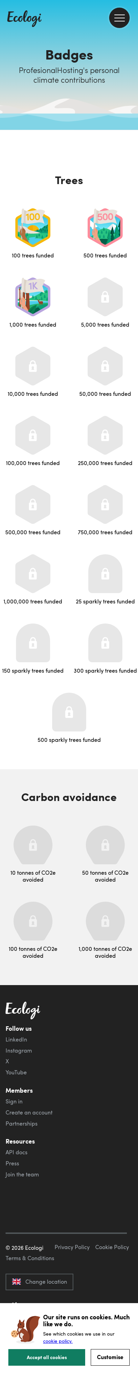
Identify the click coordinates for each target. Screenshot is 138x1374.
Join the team (22, 1174)
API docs (16, 1152)
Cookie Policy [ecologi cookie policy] (112, 1247)
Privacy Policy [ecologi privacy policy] (72, 1247)
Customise (110, 1357)
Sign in (14, 1101)
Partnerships (22, 1123)
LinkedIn (16, 1039)
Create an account (29, 1112)
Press (12, 1163)
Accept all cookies (47, 1357)
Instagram (19, 1050)
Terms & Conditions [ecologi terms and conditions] (30, 1258)
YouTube (16, 1072)
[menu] (119, 18)
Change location (39, 1281)
